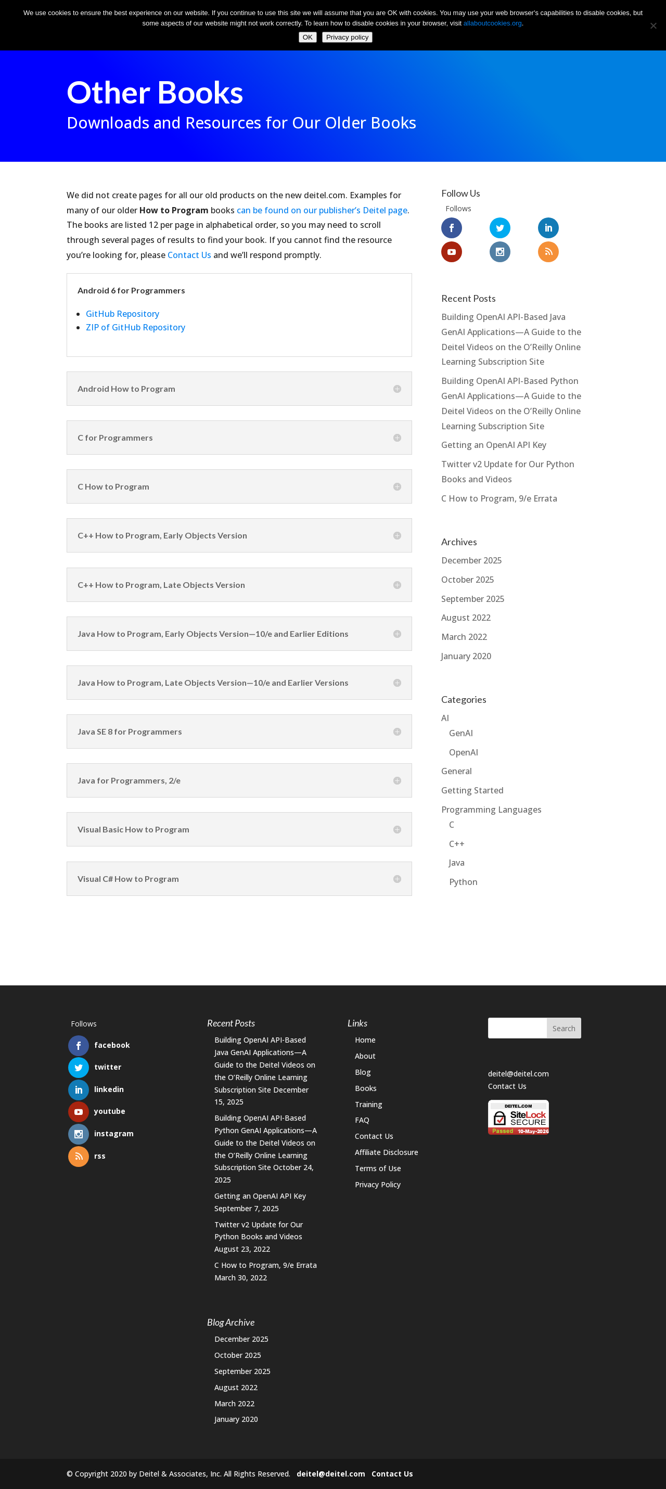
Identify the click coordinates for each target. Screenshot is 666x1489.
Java (457, 862)
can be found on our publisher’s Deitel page (322, 210)
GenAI (461, 733)
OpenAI (463, 752)
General (456, 771)
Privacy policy (347, 37)
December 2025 (471, 560)
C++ (457, 844)
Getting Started (472, 790)
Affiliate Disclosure (386, 1152)
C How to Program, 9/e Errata (499, 498)
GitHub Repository (122, 313)
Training (368, 1104)
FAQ (362, 1120)
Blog (363, 1072)
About (365, 1056)
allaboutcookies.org (493, 23)
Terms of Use (378, 1168)
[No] (653, 25)
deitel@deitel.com (518, 1074)
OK (308, 37)
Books (366, 1088)
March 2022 (464, 637)
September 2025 (473, 599)
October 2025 (467, 579)
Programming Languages (491, 809)
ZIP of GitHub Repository (135, 327)
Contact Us (189, 255)
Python (463, 882)
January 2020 (466, 656)
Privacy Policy (378, 1184)
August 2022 (466, 617)
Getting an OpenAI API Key (493, 445)
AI (445, 718)
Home (365, 1040)
